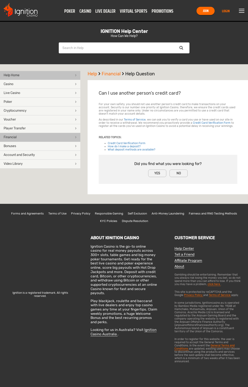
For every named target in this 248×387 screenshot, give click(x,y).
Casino (85, 11)
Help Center (184, 249)
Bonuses (40, 146)
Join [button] (206, 11)
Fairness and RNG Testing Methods (213, 213)
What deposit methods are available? (131, 149)
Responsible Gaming (109, 213)
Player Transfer (40, 128)
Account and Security (40, 155)
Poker (69, 11)
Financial (40, 137)
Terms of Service (135, 119)
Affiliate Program (188, 261)
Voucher (40, 119)
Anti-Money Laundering (168, 213)
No (179, 173)
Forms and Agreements (27, 213)
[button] (69, 11)
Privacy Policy (80, 213)
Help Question (140, 73)
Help (95, 73)
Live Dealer (105, 11)
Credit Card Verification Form (212, 122)
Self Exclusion (137, 213)
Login (226, 11)
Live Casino (40, 93)
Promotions (162, 11)
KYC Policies (108, 220)
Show (181, 48)
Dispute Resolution (135, 220)
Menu (241, 11)
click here (214, 284)
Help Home (40, 75)
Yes (157, 173)
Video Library (40, 164)
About (179, 267)
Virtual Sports (133, 11)
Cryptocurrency (40, 111)
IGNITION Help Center (124, 31)
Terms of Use (57, 213)
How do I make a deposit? (124, 146)
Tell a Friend (184, 254)
